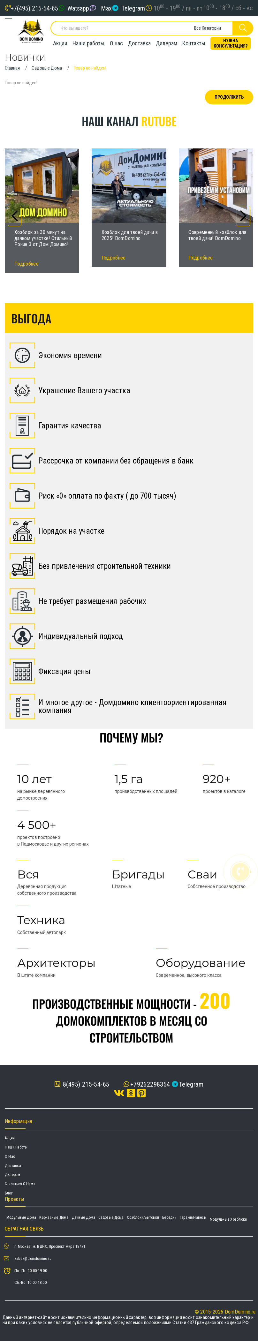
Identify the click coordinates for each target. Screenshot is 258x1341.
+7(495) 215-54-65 (34, 8)
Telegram (133, 8)
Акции (60, 43)
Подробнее (26, 264)
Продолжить (229, 97)
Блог (8, 1193)
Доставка (139, 43)
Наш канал (129, 120)
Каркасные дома (53, 1217)
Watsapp (78, 8)
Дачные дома (83, 1217)
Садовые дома (111, 1217)
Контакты (193, 43)
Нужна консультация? (230, 43)
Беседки (169, 1217)
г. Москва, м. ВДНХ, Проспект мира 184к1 (49, 1246)
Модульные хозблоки (228, 1219)
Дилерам (166, 43)
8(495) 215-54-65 (82, 1084)
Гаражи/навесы (193, 1217)
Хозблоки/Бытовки (143, 1217)
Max (106, 8)
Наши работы (88, 43)
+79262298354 (150, 1084)
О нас (116, 43)
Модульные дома (21, 1217)
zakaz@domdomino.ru (32, 1258)
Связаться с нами (20, 1184)
